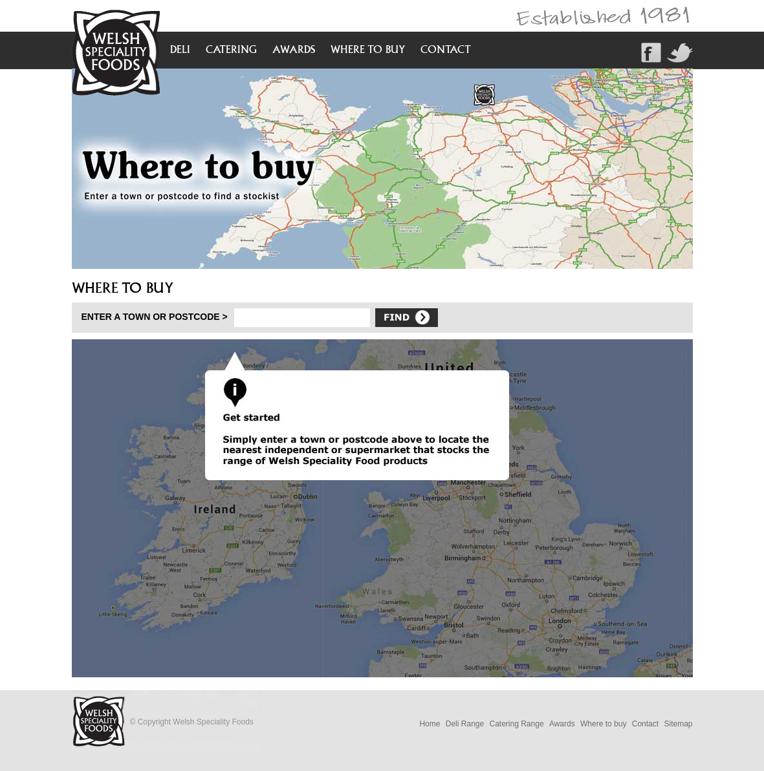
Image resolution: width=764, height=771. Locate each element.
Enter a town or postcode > (155, 317)
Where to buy (603, 723)
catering (231, 49)
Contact (645, 723)
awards (293, 49)
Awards (562, 723)
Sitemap (678, 723)
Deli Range (465, 723)
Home (429, 723)
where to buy (368, 49)
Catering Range (517, 723)
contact (445, 49)
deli (180, 49)
